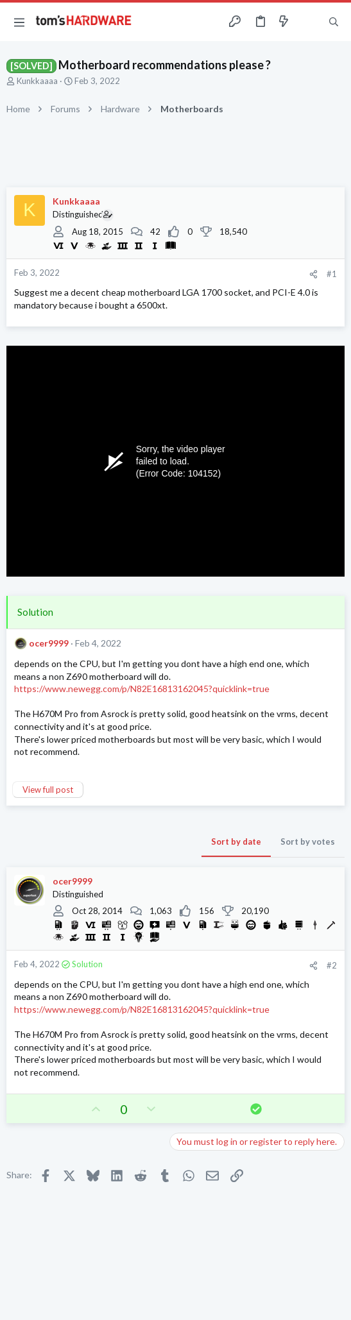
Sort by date (236, 841)
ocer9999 (49, 643)
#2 (332, 965)
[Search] (334, 22)
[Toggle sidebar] (309, 21)
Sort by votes (307, 841)
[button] (19, 22)
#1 (332, 274)
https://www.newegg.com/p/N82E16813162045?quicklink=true (142, 688)
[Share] (313, 274)
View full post (47, 789)
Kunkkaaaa (37, 81)
